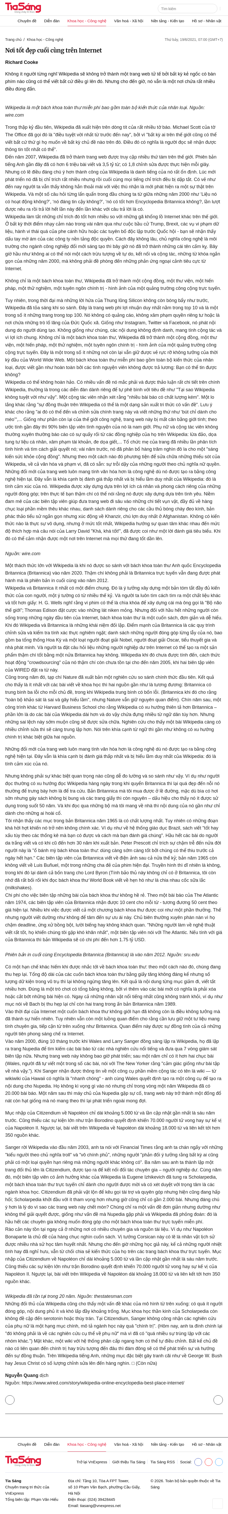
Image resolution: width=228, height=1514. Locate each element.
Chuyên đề (27, 21)
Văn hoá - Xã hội (128, 21)
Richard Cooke (21, 62)
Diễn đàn (52, 21)
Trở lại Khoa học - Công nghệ (11, 1399)
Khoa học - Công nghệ (86, 21)
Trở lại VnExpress (91, 1462)
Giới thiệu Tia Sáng (128, 1462)
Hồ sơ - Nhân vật (207, 21)
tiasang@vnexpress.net (100, 1505)
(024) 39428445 (101, 1499)
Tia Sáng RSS (162, 1462)
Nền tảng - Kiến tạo (167, 21)
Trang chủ (13, 39)
